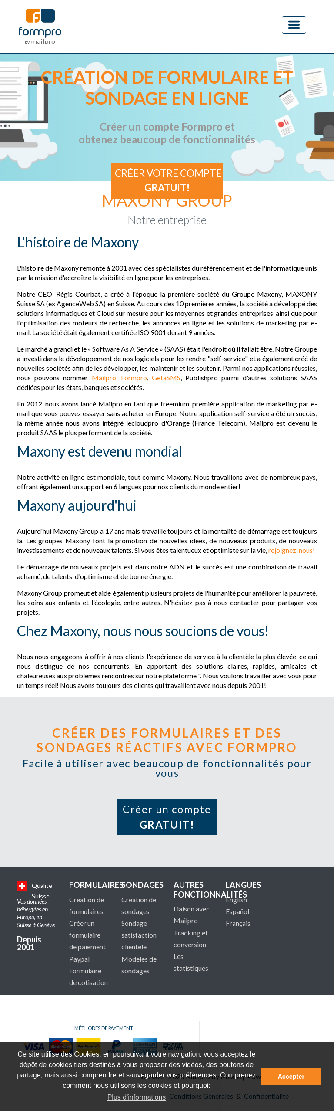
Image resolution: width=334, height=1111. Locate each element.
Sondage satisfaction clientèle (139, 935)
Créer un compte (167, 817)
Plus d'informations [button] (136, 1097)
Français (238, 923)
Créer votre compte (168, 180)
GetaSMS (166, 377)
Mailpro (104, 377)
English (236, 899)
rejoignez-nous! (291, 550)
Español (237, 911)
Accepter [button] (290, 1076)
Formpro (134, 377)
